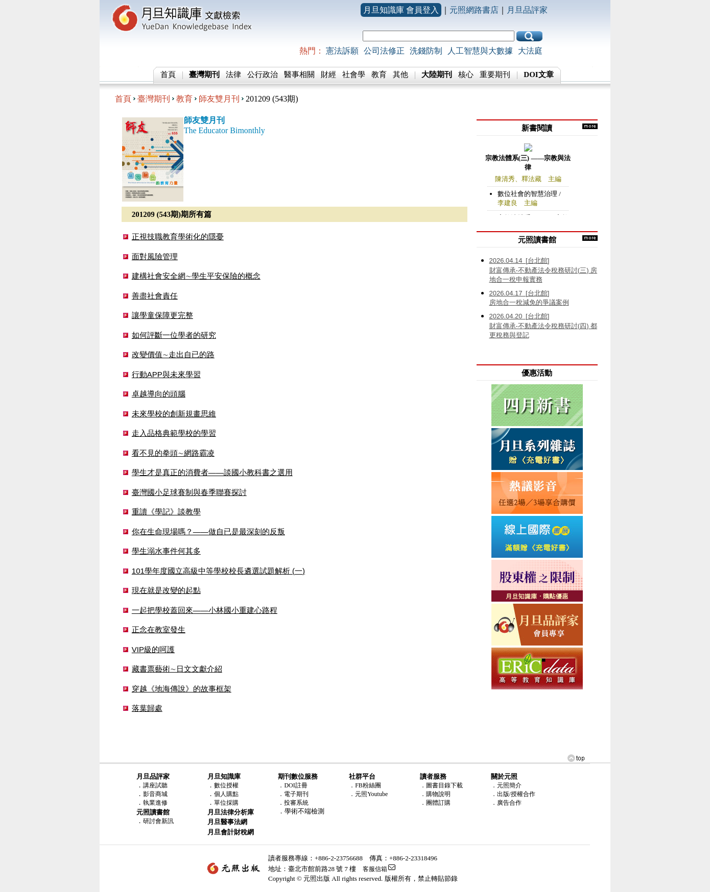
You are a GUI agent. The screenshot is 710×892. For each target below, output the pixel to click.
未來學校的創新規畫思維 (174, 413)
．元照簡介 (506, 785)
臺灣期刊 (153, 98)
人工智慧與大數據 (480, 50)
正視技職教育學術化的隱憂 (178, 236)
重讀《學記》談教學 (166, 511)
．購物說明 (435, 794)
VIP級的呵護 (153, 649)
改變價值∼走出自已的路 (173, 354)
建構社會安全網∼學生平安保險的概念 (196, 275)
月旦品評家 (527, 10)
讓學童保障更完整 (162, 315)
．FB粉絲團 (365, 785)
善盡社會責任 (155, 295)
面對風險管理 (155, 256)
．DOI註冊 (292, 785)
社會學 (353, 74)
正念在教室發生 (158, 629)
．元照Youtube (368, 794)
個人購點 (226, 794)
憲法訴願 (342, 50)
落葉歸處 (147, 708)
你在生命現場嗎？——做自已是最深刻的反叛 (208, 531)
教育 (379, 74)
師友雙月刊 (219, 98)
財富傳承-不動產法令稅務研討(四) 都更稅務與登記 (543, 325)
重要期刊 (495, 74)
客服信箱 (375, 869)
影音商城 (155, 794)
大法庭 (530, 50)
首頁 (168, 74)
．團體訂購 (435, 802)
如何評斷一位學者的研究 (174, 335)
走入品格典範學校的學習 (174, 433)
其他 (400, 74)
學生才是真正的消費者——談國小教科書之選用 (212, 472)
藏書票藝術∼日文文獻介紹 (177, 668)
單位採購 (226, 802)
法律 (233, 74)
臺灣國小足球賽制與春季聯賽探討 (189, 492)
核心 (466, 74)
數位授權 (226, 785)
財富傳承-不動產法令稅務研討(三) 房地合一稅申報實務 (543, 270)
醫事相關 (299, 74)
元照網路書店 (474, 10)
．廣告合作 (506, 802)
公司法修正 (384, 50)
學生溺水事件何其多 (166, 551)
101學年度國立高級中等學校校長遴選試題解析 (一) (218, 570)
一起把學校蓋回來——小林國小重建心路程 (204, 610)
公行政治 (262, 74)
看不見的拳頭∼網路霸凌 (173, 453)
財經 (328, 74)
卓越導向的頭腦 (158, 393)
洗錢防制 (426, 50)
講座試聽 (155, 785)
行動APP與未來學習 (166, 374)
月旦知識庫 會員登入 (401, 10)
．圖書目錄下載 (441, 785)
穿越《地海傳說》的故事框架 (181, 688)
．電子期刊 (293, 794)
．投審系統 (293, 802)
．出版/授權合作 (513, 794)
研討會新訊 (158, 821)
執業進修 (155, 802)
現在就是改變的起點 (166, 590)
